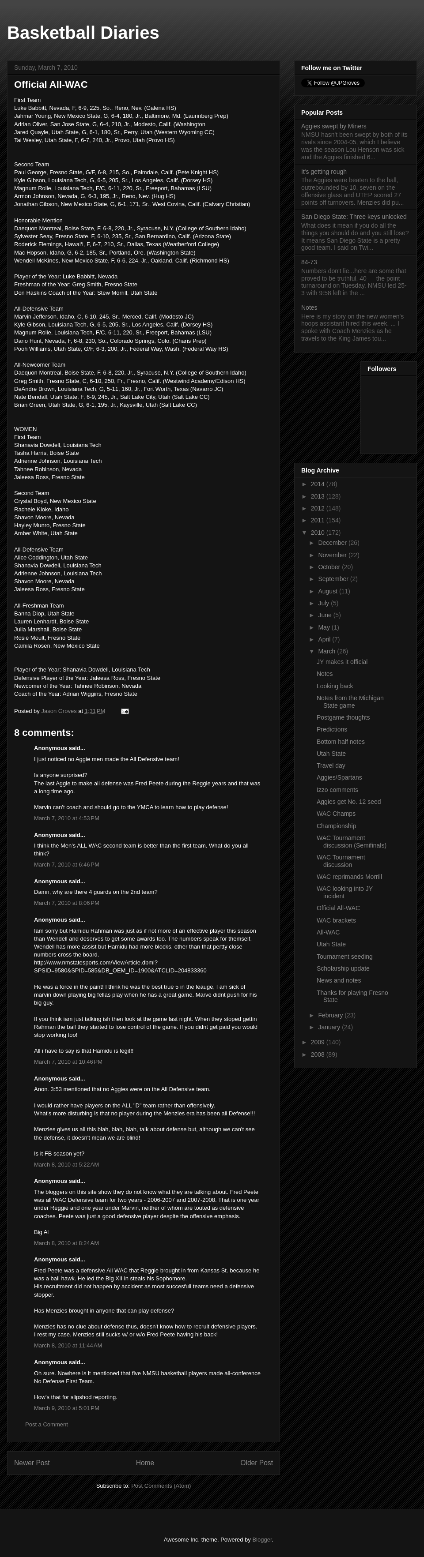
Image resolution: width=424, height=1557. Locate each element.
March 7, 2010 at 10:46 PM (68, 1061)
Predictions (332, 729)
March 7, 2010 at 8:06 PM (66, 903)
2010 (318, 532)
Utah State (331, 753)
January (330, 1027)
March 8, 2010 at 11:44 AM (68, 1345)
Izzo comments (337, 789)
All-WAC (328, 932)
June (325, 615)
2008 (318, 1054)
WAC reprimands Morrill (349, 876)
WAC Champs (336, 813)
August (328, 591)
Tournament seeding (345, 956)
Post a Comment (46, 1424)
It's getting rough (324, 171)
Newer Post (32, 1463)
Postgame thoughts (343, 717)
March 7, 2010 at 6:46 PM (66, 864)
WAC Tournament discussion (341, 861)
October (330, 566)
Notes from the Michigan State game (350, 701)
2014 (318, 484)
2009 (318, 1042)
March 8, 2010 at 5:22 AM (66, 1164)
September (334, 578)
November (333, 555)
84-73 (309, 262)
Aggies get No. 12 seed (349, 801)
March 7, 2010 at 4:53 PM (66, 818)
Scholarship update (343, 968)
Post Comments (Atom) (161, 1485)
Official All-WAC (338, 908)
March (327, 651)
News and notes (339, 980)
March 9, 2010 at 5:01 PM (66, 1408)
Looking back (335, 686)
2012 (318, 508)
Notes (309, 307)
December (333, 542)
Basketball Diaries (83, 32)
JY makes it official (342, 661)
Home (145, 1463)
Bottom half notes (341, 741)
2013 (318, 496)
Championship (336, 825)
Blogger (262, 1539)
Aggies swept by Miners (334, 126)
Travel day (331, 765)
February (331, 1015)
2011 (318, 520)
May (324, 627)
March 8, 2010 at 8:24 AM (66, 1243)
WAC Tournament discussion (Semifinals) (351, 841)
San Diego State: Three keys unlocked (354, 216)
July (324, 603)
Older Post (256, 1463)
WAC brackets (336, 920)
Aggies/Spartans (339, 777)
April (325, 639)
